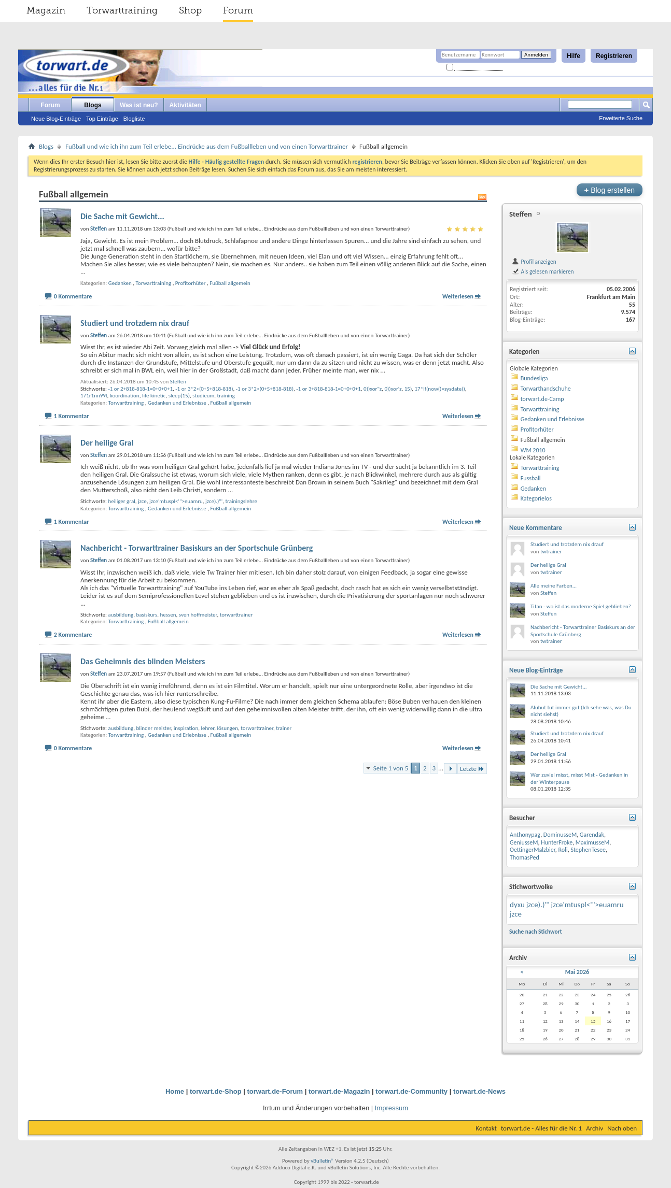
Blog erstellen (609, 189)
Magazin (45, 10)
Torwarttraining (122, 10)
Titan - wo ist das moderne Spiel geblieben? (580, 606)
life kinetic (154, 395)
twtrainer (551, 551)
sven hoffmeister (198, 614)
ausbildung (120, 614)
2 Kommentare (73, 634)
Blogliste (134, 119)
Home (174, 1091)
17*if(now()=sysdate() (440, 388)
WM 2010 (533, 450)
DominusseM (560, 834)
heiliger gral (121, 501)
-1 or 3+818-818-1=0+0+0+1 (328, 388)
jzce (142, 501)
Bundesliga (534, 378)
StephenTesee (588, 849)
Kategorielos (536, 498)
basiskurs (146, 614)
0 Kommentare (73, 296)
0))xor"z (373, 388)
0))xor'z (392, 388)
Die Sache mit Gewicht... (122, 216)
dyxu (517, 904)
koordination (124, 395)
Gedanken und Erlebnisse (177, 402)
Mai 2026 (577, 972)
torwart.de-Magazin (339, 1091)
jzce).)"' (213, 501)
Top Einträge (102, 119)
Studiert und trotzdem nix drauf (134, 323)
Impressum (391, 1108)
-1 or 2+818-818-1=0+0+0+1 (140, 388)
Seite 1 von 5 (391, 768)
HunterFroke (556, 842)
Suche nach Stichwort (535, 931)
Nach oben (622, 1128)
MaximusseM (592, 842)
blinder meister (153, 728)
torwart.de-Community (411, 1091)
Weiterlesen (457, 296)
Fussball (531, 478)
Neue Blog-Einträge (56, 119)
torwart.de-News (479, 1091)
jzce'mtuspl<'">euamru (176, 501)
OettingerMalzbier (532, 849)
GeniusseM (524, 842)
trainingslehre (241, 501)
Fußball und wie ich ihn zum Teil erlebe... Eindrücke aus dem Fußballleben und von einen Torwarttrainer (206, 146)
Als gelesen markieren (542, 271)
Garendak (592, 834)
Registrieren (614, 56)
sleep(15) (179, 395)
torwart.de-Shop (216, 1091)
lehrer (207, 728)
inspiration (186, 728)
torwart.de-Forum (275, 1091)
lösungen (228, 728)
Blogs (92, 105)
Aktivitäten (185, 105)
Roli (563, 849)
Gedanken (120, 283)
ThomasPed (524, 857)
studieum (203, 395)
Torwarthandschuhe (546, 388)
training (226, 395)
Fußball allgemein (229, 283)
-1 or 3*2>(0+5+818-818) (204, 388)
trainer (283, 728)
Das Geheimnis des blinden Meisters (142, 661)
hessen (168, 614)
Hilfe (573, 56)
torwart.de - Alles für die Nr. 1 (541, 1128)
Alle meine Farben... (553, 585)
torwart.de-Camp (542, 399)
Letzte (472, 768)
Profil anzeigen (533, 261)
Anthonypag (525, 834)
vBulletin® (322, 1160)
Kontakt (486, 1128)
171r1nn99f (93, 395)
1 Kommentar (71, 416)
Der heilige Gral (106, 443)
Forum (238, 10)
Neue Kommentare (535, 528)
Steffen (178, 381)
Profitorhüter (190, 283)
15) (408, 388)
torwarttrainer (236, 614)
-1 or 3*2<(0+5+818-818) (264, 388)
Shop (190, 10)
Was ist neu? (139, 105)
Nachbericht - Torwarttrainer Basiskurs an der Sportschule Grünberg (196, 548)
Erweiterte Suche (620, 118)
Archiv (594, 1128)
